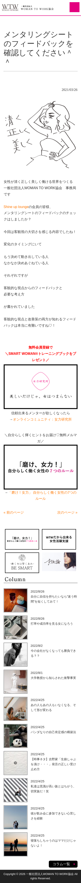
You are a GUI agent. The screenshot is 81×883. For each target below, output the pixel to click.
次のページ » (67, 512)
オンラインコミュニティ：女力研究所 (42, 419)
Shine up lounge (16, 207)
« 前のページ (14, 512)
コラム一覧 (61, 864)
